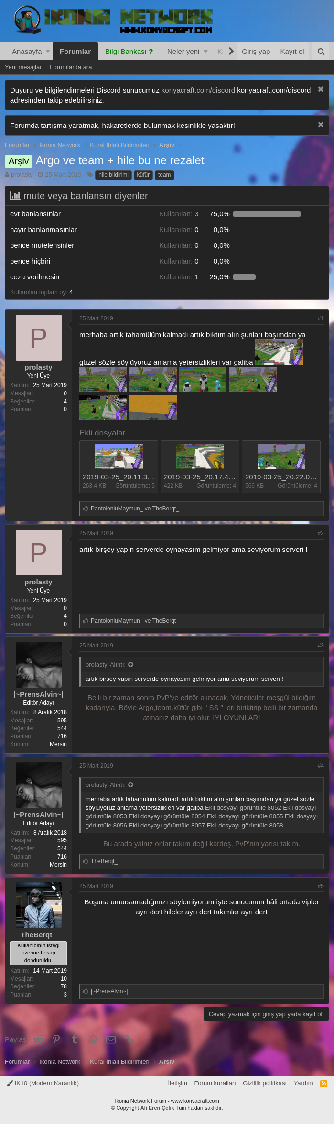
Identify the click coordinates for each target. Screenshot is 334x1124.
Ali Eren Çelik (157, 1108)
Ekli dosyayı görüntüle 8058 (245, 825)
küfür (143, 174)
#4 (321, 766)
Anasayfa (27, 51)
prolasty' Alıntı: (106, 664)
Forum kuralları (215, 1083)
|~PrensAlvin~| (38, 694)
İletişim (177, 1083)
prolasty (22, 174)
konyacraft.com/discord (198, 90)
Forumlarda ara (71, 67)
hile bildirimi (113, 174)
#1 (321, 318)
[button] (48, 51)
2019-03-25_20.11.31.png (124, 477)
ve (135, 508)
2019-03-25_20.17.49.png (205, 477)
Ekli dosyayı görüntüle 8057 (167, 825)
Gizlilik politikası (265, 1083)
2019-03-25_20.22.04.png (286, 477)
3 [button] (179, 214)
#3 (321, 645)
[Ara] (320, 51)
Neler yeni (183, 51)
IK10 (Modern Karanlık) (43, 1083)
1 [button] (179, 277)
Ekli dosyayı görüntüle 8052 (243, 807)
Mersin (58, 744)
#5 (321, 886)
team (164, 174)
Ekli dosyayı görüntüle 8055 (245, 816)
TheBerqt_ (38, 935)
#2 (321, 533)
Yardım (303, 1083)
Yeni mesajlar (23, 67)
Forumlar (75, 51)
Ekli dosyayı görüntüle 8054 (167, 816)
